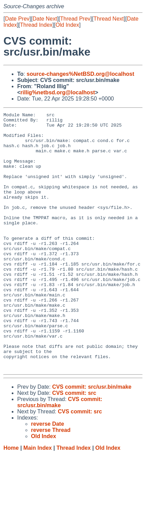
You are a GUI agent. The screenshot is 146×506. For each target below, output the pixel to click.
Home (11, 499)
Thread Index (36, 25)
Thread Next (108, 19)
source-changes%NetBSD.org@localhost (80, 74)
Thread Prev (75, 19)
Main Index (37, 499)
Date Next (44, 19)
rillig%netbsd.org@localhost (57, 92)
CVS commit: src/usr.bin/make (91, 438)
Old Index (67, 25)
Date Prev (17, 19)
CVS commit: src (74, 444)
